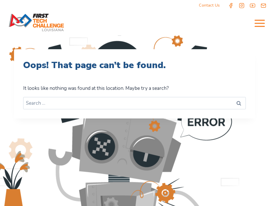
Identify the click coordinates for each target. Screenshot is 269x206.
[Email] (263, 5)
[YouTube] (252, 5)
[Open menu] (259, 23)
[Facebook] (231, 5)
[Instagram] (241, 5)
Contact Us (209, 5)
